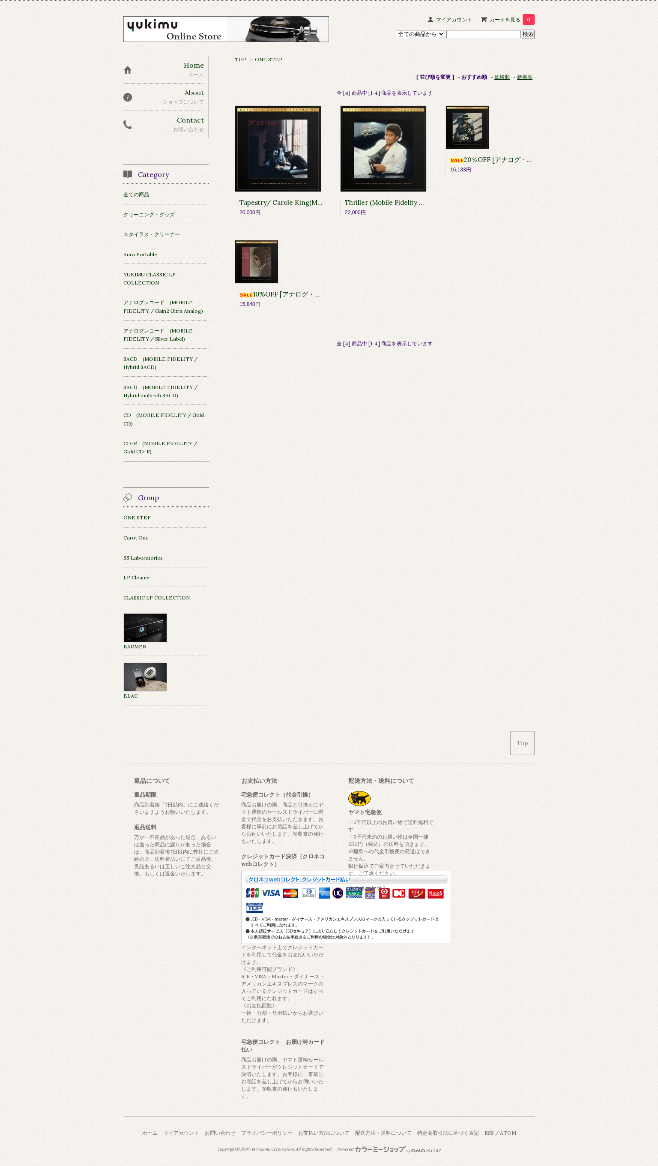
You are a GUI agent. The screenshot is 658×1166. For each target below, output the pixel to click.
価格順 (502, 77)
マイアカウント (454, 19)
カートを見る (512, 19)
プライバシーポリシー (267, 1133)
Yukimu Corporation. (275, 1149)
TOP (240, 59)
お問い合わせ (220, 1133)
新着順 (524, 77)
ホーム (150, 1133)
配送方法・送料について (383, 1133)
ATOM (508, 1133)
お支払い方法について (324, 1133)
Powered (389, 1149)
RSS (489, 1133)
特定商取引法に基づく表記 (448, 1133)
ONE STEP (268, 59)
